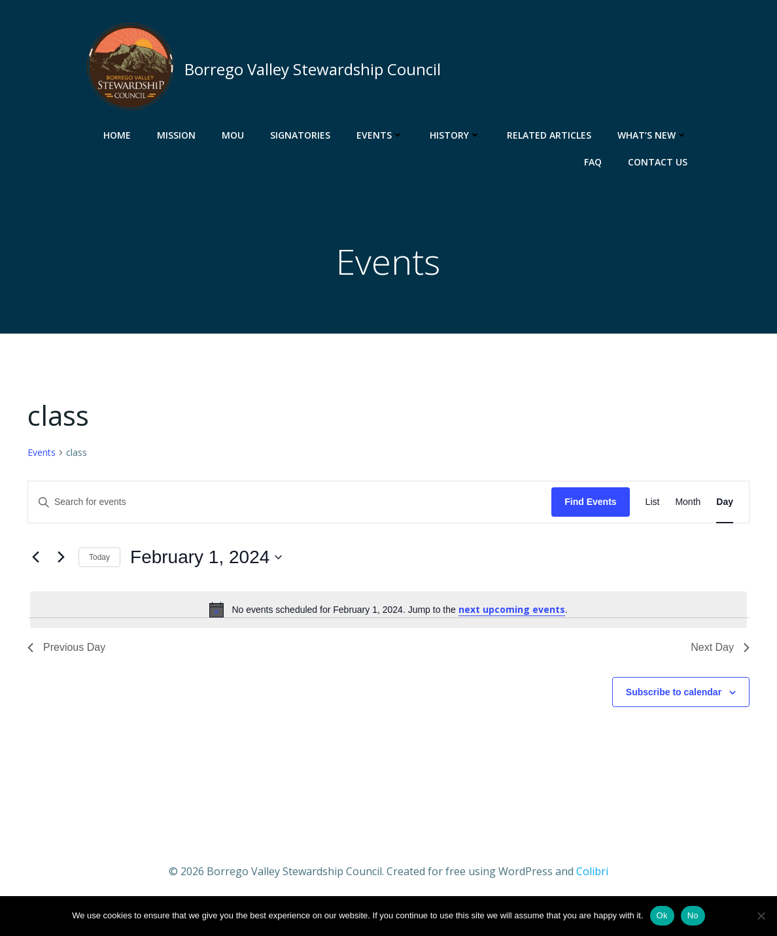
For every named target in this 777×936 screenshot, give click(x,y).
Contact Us (659, 161)
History (457, 134)
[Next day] (61, 560)
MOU (235, 134)
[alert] (388, 612)
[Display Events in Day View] (724, 505)
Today (99, 559)
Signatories (302, 134)
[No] (760, 915)
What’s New (654, 134)
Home (119, 134)
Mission (178, 134)
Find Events (590, 505)
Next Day (720, 649)
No (693, 915)
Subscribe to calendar (673, 694)
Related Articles (551, 134)
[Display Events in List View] (653, 505)
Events (382, 134)
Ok (662, 915)
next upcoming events (511, 612)
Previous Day (66, 649)
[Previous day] (35, 560)
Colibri (592, 874)
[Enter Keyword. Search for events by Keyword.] (289, 505)
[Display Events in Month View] (687, 505)
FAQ (595, 161)
